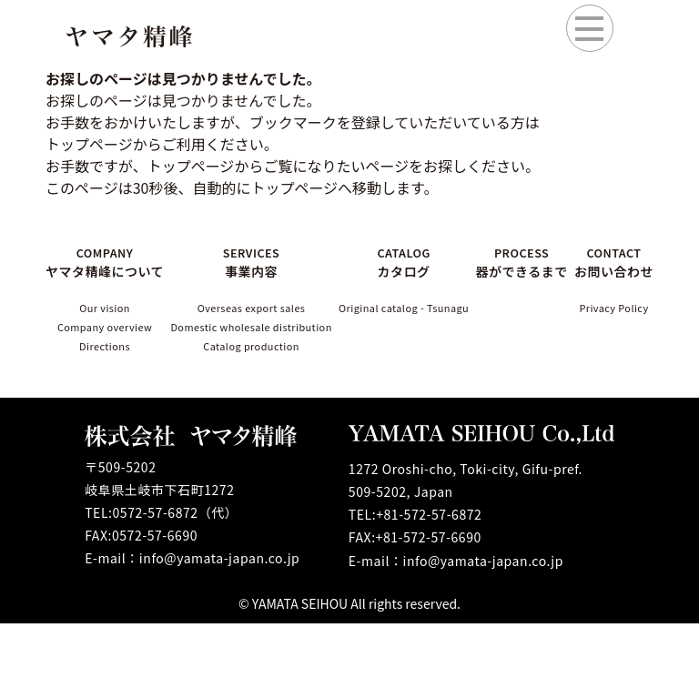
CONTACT (613, 270)
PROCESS (532, 270)
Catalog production (247, 378)
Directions (100, 397)
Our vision (100, 329)
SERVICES (247, 260)
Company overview (100, 363)
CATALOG (415, 260)
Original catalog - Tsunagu (415, 320)
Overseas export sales (247, 310)
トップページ (191, 166)
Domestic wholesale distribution (248, 344)
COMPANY (100, 270)
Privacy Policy (614, 339)
